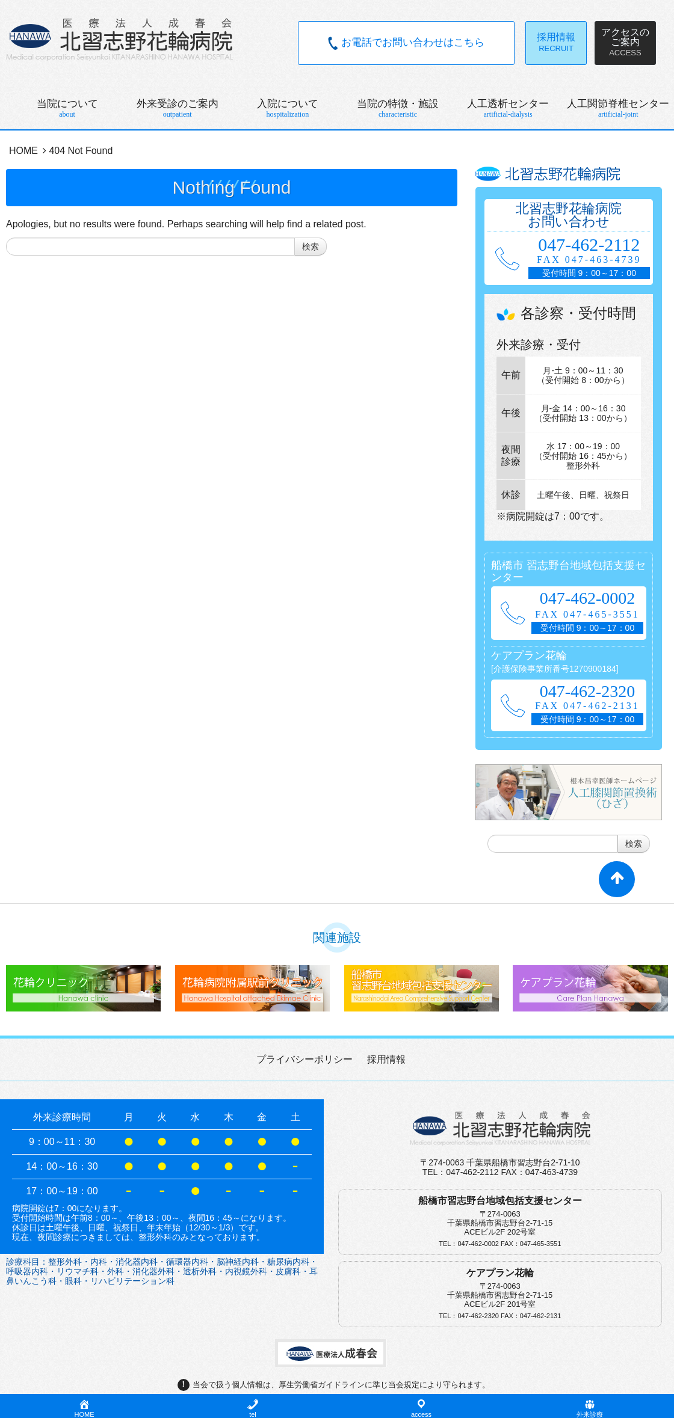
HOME (23, 151)
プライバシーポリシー (304, 1059)
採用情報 (386, 1059)
